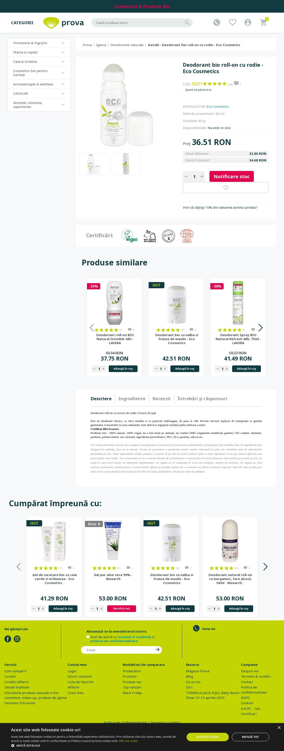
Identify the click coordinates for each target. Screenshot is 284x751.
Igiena (101, 45)
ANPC (245, 697)
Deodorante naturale (127, 45)
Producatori (132, 671)
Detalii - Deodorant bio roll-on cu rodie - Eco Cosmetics (194, 45)
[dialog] (142, 737)
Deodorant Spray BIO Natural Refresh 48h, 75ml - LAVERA (238, 339)
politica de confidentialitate (114, 641)
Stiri (189, 687)
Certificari (248, 714)
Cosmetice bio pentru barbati (30, 73)
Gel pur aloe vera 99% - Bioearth (113, 577)
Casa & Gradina (25, 61)
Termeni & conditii (255, 676)
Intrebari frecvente (19, 703)
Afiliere (73, 687)
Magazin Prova (197, 671)
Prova (87, 45)
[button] (95, 745)
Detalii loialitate (16, 687)
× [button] (279, 727)
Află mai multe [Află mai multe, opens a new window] (128, 741)
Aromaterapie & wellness (33, 84)
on (204, 84)
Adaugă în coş (123, 369)
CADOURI (20, 93)
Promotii (129, 676)
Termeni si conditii (165, 722)
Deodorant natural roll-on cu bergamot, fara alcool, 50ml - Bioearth (230, 579)
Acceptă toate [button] (208, 737)
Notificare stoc (232, 176)
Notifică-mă (121, 608)
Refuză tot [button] (250, 737)
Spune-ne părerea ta (198, 89)
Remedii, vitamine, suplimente (28, 104)
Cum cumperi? (15, 671)
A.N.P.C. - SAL (251, 708)
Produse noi (132, 682)
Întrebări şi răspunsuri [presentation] (202, 399)
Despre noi (249, 671)
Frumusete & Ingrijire (30, 43)
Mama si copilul (25, 52)
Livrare (10, 676)
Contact (247, 682)
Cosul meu (76, 692)
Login (72, 671)
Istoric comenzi (80, 676)
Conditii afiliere (16, 682)
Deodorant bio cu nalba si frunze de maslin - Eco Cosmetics (176, 339)
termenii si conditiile (134, 637)
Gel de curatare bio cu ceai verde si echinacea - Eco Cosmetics (54, 579)
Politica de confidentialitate (125, 722)
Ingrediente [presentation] (132, 399)
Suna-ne (208, 628)
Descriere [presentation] (101, 399)
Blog (189, 676)
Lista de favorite (80, 682)
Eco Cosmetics (217, 106)
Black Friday (132, 692)
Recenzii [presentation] (161, 399)
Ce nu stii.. (193, 682)
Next (260, 328)
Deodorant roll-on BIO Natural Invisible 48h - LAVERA (115, 339)
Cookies (247, 703)
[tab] (103, 398)
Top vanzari (132, 687)
